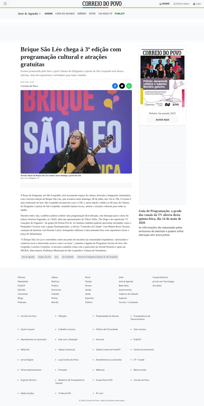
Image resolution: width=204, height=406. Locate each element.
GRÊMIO (81, 13)
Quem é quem (28, 329)
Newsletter (23, 281)
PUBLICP (120, 13)
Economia (56, 289)
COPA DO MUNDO (65, 13)
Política (54, 285)
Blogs (20, 298)
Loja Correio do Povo (68, 359)
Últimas (21, 277)
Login (198, 3)
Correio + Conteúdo (128, 302)
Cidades (55, 294)
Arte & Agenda (28, 13)
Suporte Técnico (28, 380)
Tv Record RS (64, 393)
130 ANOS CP (105, 13)
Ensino (88, 285)
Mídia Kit (25, 349)
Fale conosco (140, 329)
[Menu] (5, 3)
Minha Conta (140, 369)
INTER (92, 13)
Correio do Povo (28, 316)
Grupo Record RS (104, 380)
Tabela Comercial (66, 349)
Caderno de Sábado (128, 294)
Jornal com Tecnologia (163, 281)
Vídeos (54, 277)
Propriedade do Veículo (107, 316)
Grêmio (88, 302)
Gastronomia (125, 289)
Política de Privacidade (107, 329)
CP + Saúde (139, 359)
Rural (87, 277)
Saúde (88, 289)
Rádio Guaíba (27, 393)
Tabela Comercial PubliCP (108, 349)
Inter (121, 277)
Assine (166, 3)
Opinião (21, 289)
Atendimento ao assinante (33, 339)
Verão (88, 294)
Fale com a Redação (68, 339)
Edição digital (182, 3)
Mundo (54, 302)
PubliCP (21, 285)
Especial (123, 298)
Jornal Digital (27, 359)
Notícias (55, 281)
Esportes (89, 298)
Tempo (88, 281)
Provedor (62, 369)
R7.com (99, 393)
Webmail (100, 369)
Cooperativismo (160, 277)
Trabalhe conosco (66, 329)
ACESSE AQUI (162, 119)
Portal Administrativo (31, 369)
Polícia (54, 298)
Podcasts (22, 302)
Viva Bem (157, 285)
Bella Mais (124, 285)
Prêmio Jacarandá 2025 (162, 113)
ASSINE (48, 13)
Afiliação (62, 316)
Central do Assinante (144, 349)
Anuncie (100, 339)
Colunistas (23, 294)
